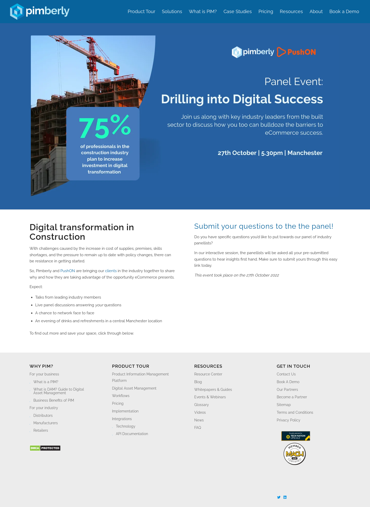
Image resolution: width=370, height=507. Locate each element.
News (199, 420)
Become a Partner (292, 397)
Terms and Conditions (295, 412)
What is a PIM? (45, 382)
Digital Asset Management (134, 388)
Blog (198, 382)
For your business (44, 374)
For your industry (44, 408)
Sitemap (284, 405)
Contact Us (286, 374)
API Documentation (132, 434)
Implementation (125, 411)
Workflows (121, 396)
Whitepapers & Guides (213, 390)
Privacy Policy (288, 420)
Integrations (122, 419)
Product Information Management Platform (140, 377)
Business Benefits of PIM (53, 400)
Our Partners (287, 390)
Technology (125, 426)
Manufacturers (45, 423)
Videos (200, 412)
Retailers (40, 430)
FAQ (197, 428)
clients (111, 271)
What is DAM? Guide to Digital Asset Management (58, 391)
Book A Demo (288, 382)
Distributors (43, 415)
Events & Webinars (210, 397)
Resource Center (208, 374)
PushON (67, 271)
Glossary (201, 405)
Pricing (118, 403)
